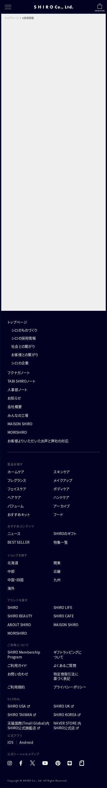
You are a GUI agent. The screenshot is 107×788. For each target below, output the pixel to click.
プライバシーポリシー (70, 686)
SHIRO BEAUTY (20, 615)
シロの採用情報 (23, 338)
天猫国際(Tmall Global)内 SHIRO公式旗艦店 (28, 725)
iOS (10, 742)
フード (58, 514)
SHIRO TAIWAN (20, 714)
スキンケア (62, 471)
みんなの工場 (18, 415)
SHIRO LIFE (63, 607)
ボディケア (62, 488)
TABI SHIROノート (22, 381)
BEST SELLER (19, 542)
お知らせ (14, 397)
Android (26, 742)
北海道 (13, 562)
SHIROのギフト (65, 533)
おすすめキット (19, 514)
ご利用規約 (16, 686)
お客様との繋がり (24, 354)
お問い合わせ (18, 673)
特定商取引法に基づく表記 (66, 676)
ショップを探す (18, 555)
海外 (11, 588)
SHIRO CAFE (64, 615)
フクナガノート (19, 372)
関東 (57, 562)
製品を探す (15, 464)
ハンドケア (61, 497)
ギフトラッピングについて (68, 654)
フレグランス (17, 480)
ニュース (14, 533)
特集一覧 (61, 542)
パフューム (16, 505)
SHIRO (13, 607)
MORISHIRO (17, 432)
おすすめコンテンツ (21, 526)
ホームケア (16, 471)
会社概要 (15, 406)
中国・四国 (16, 579)
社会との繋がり (23, 346)
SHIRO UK (62, 706)
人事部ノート (18, 389)
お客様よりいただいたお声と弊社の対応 (38, 440)
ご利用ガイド (17, 665)
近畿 (57, 571)
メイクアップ (63, 480)
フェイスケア (17, 488)
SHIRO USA (17, 706)
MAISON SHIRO (20, 423)
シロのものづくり (24, 330)
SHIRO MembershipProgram (24, 654)
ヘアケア (14, 497)
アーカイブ (62, 505)
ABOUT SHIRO (19, 624)
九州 (57, 579)
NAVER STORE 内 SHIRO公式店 (67, 725)
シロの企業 (19, 362)
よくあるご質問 (65, 665)
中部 (11, 571)
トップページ (12, 18)
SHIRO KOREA (65, 714)
